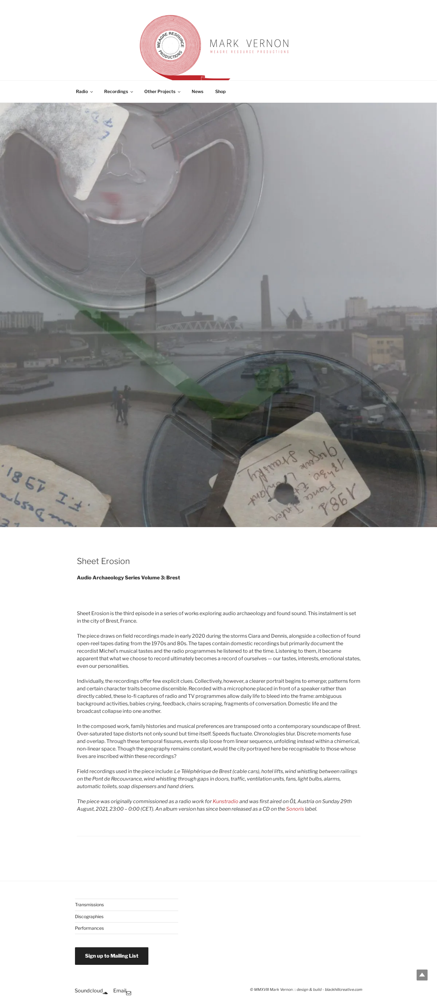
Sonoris (295, 809)
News (197, 91)
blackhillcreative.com (343, 989)
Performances (89, 928)
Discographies (89, 916)
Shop (220, 91)
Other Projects (162, 91)
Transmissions (89, 904)
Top (422, 975)
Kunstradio (225, 801)
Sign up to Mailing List (111, 956)
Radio (85, 91)
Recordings (119, 91)
